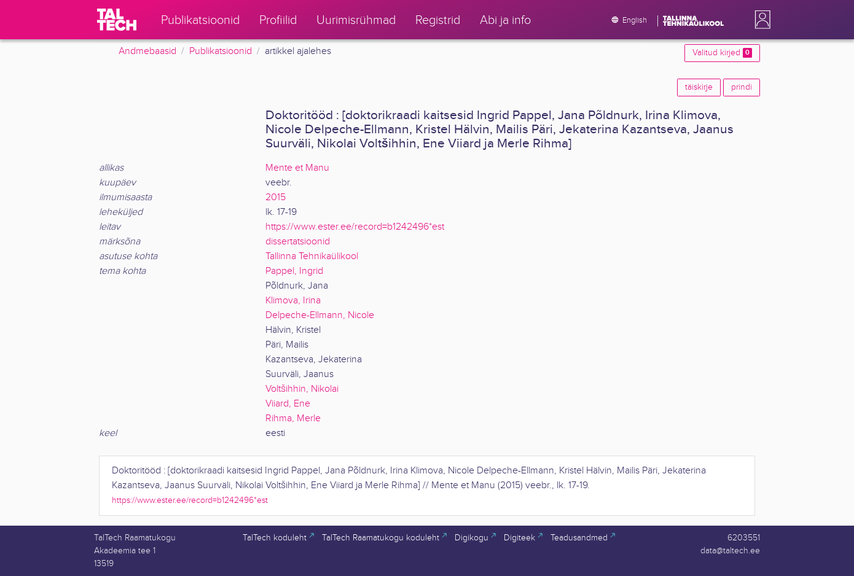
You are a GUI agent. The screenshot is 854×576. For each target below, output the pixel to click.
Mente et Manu (297, 168)
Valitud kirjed (722, 53)
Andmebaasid (147, 51)
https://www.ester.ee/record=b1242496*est (354, 227)
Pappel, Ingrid (294, 271)
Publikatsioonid (220, 51)
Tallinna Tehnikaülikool (311, 256)
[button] (760, 19)
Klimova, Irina (293, 300)
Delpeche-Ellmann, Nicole (319, 315)
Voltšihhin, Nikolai (302, 389)
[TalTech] (116, 19)
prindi (741, 87)
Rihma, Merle (293, 418)
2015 (275, 197)
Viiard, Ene (287, 404)
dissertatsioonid (297, 241)
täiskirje (699, 87)
